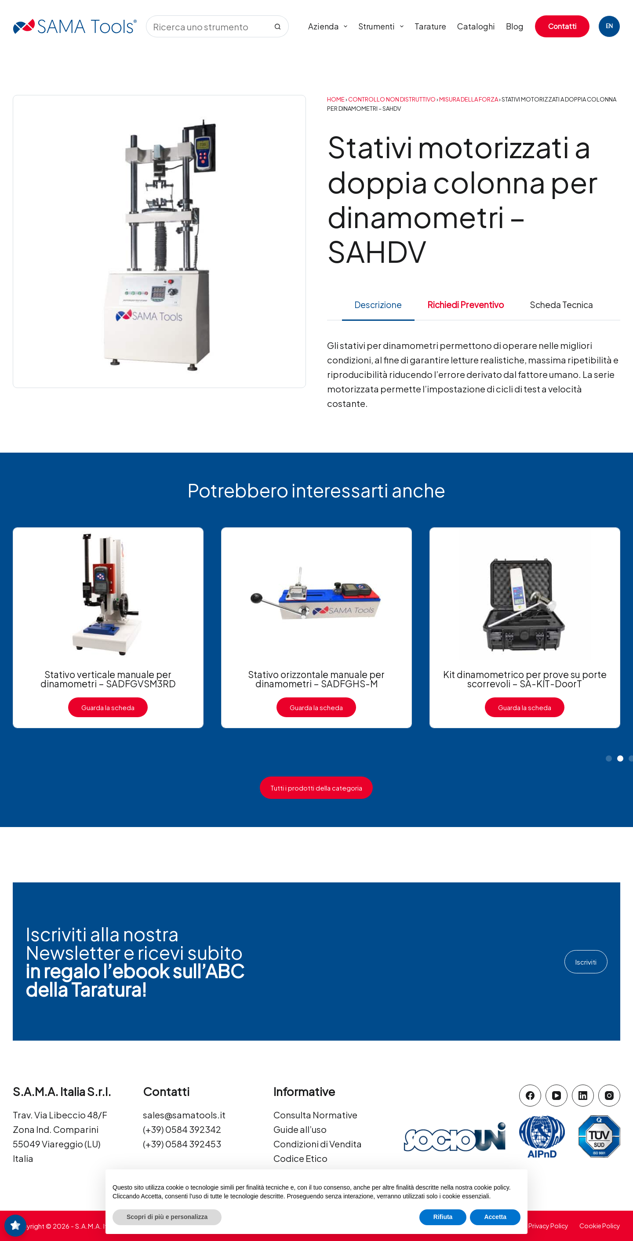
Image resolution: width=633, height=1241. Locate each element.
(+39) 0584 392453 (182, 1143)
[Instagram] (609, 1096)
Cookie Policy (599, 1226)
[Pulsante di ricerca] (278, 26)
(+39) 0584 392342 (182, 1129)
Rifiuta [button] (443, 1216)
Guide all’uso (300, 1129)
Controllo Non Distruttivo (392, 99)
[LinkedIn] (583, 1096)
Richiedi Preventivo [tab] (465, 304)
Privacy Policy (548, 1226)
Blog (515, 26)
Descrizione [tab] (378, 304)
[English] (609, 26)
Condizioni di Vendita (317, 1143)
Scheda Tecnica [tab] (561, 304)
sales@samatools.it (184, 1114)
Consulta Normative (315, 1114)
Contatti (562, 26)
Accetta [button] (495, 1216)
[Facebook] (530, 1096)
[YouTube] (557, 1096)
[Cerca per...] (206, 26)
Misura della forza (468, 99)
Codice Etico (300, 1158)
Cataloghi (476, 26)
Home (336, 99)
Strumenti (382, 26)
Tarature (430, 26)
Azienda (329, 26)
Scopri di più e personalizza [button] (167, 1216)
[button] (609, 758)
